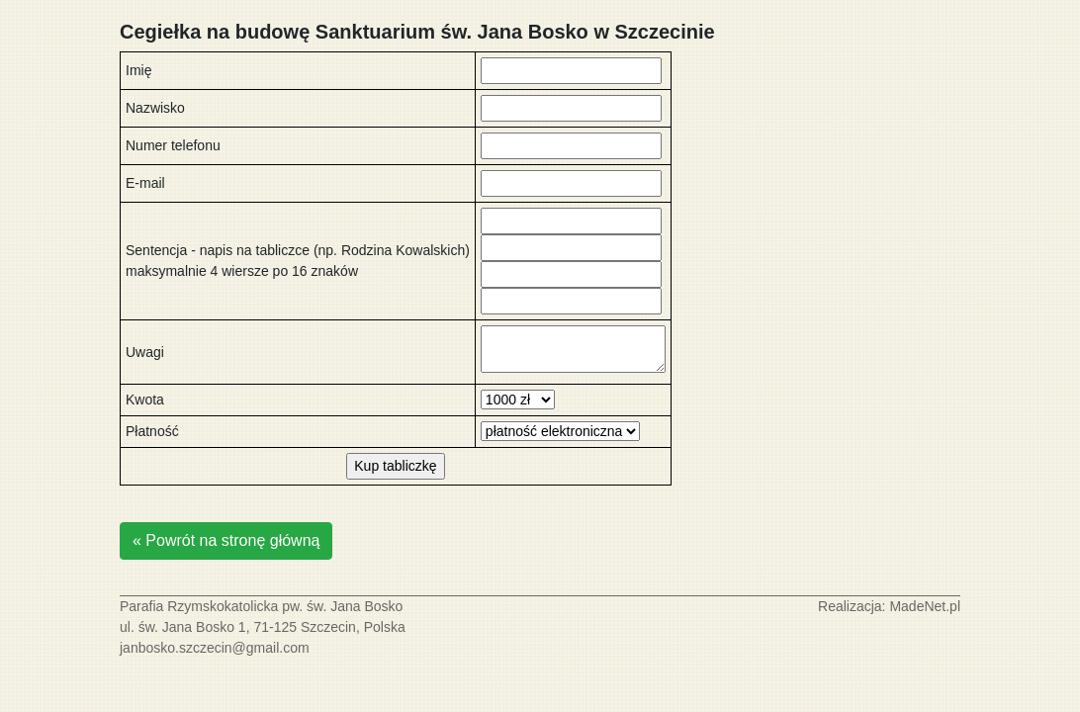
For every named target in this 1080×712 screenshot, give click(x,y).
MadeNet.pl (924, 606)
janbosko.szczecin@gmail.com (215, 648)
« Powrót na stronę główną (226, 540)
